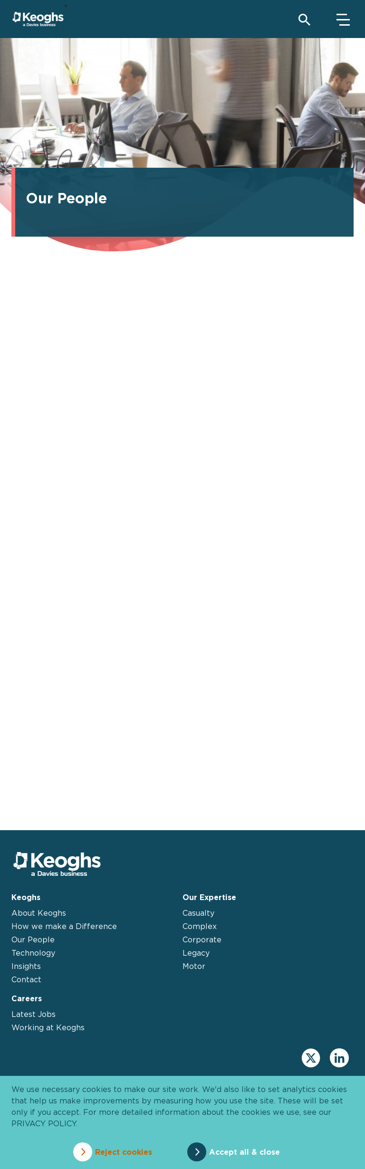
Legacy (196, 953)
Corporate (201, 939)
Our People (33, 939)
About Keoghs (38, 913)
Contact (26, 979)
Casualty (198, 913)
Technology (33, 953)
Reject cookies (123, 1152)
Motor (193, 966)
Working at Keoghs (48, 1027)
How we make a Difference (64, 926)
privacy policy (43, 1123)
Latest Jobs (33, 1014)
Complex (199, 926)
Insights (26, 966)
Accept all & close (244, 1152)
